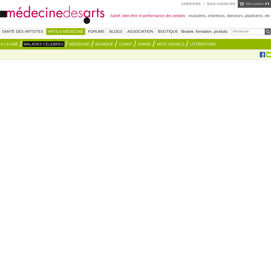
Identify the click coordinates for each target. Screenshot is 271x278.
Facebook (262, 54)
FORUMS (96, 31)
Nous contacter (221, 4)
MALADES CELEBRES (44, 44)
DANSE (144, 44)
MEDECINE (79, 44)
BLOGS (115, 31)
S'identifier (191, 4)
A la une (9, 44)
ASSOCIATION (140, 31)
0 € (258, 4)
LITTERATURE (203, 44)
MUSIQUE (104, 44)
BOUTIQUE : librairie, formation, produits (193, 31)
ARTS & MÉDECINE (65, 31)
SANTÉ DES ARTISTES (22, 31)
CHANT (125, 44)
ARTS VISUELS (170, 44)
